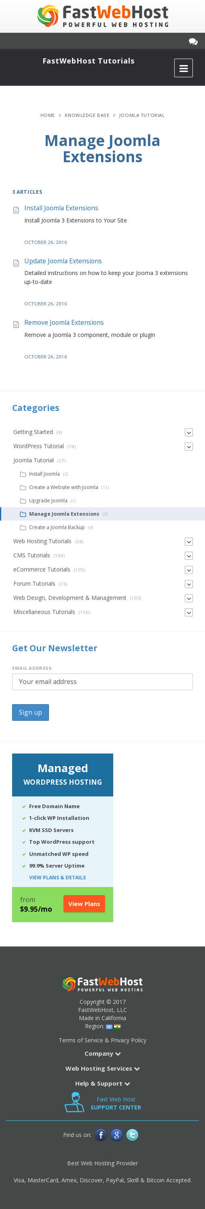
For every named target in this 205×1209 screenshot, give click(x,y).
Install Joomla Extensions (61, 207)
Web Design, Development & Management (70, 597)
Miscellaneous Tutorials (44, 612)
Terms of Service (81, 1040)
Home (47, 115)
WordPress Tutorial (38, 446)
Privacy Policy (128, 1040)
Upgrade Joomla (48, 500)
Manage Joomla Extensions (64, 513)
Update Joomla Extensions (63, 260)
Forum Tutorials (34, 583)
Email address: (32, 668)
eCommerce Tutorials (41, 569)
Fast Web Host (116, 1103)
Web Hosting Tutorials (42, 541)
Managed (62, 774)
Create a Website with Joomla (63, 487)
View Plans (84, 904)
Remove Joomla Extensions (64, 322)
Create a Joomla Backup (57, 527)
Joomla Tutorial (142, 115)
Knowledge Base (87, 115)
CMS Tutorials (31, 555)
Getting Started (33, 432)
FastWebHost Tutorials (88, 61)
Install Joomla (44, 473)
